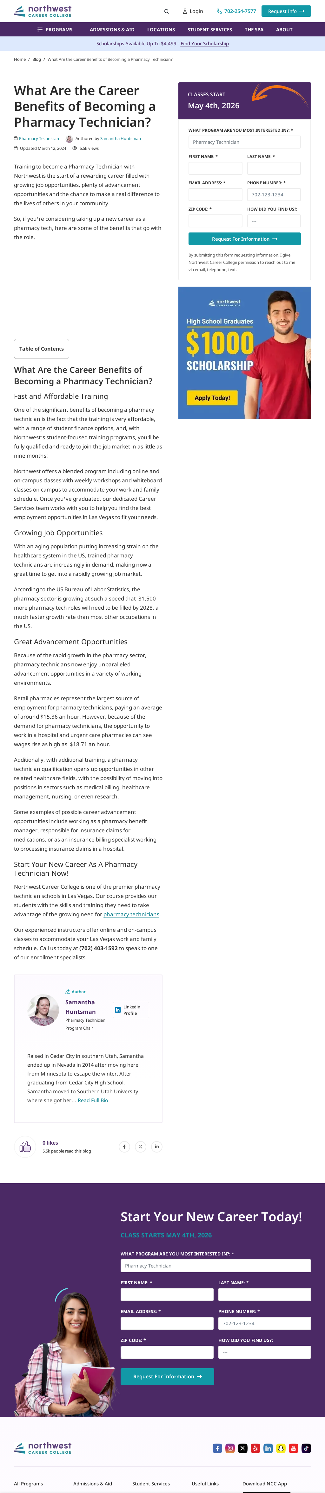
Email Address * (207, 183)
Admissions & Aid (112, 29)
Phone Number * (266, 183)
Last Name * (261, 156)
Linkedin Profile (127, 1010)
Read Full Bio (93, 1100)
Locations (161, 29)
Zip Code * (200, 209)
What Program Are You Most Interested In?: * (241, 130)
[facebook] (124, 1147)
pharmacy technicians (131, 914)
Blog (36, 59)
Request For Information (244, 239)
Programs (54, 29)
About (284, 29)
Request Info (286, 11)
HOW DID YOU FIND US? (272, 209)
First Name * (203, 156)
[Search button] (166, 11)
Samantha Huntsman (120, 138)
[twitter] (140, 1147)
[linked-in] (156, 1147)
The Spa (254, 29)
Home (20, 59)
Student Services (210, 29)
